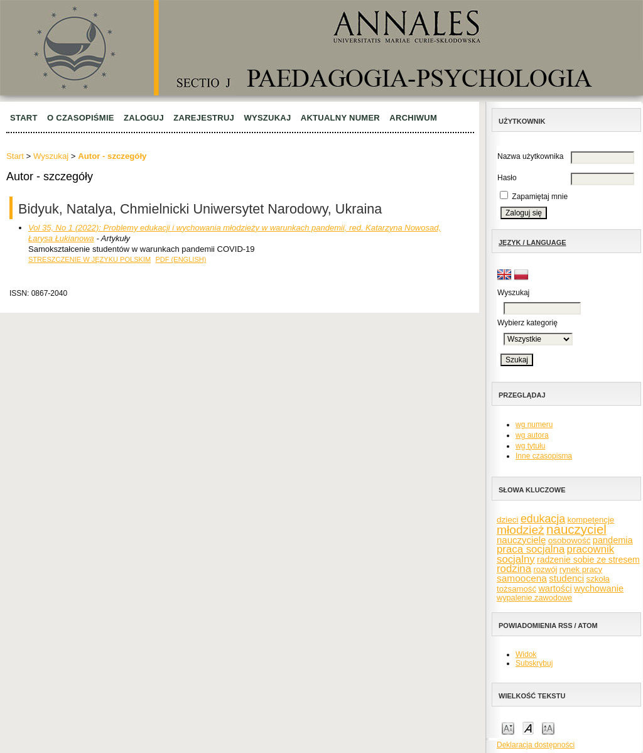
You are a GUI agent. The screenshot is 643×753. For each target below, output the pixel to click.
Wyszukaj (267, 117)
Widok (526, 654)
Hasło (507, 177)
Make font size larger (548, 727)
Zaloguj (144, 117)
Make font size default (528, 727)
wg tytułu (530, 446)
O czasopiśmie (80, 117)
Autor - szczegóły (112, 156)
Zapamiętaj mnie (540, 196)
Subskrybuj (534, 663)
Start (24, 117)
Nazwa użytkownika (530, 156)
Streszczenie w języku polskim (89, 259)
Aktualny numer (340, 117)
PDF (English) (180, 259)
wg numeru (534, 424)
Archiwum (413, 117)
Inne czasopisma (544, 456)
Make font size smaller (508, 727)
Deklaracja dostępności (536, 744)
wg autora (532, 435)
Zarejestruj (203, 117)
